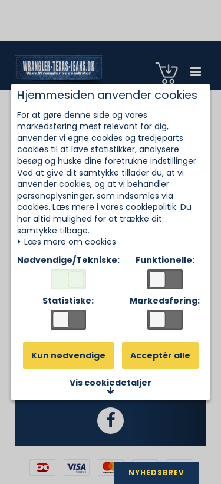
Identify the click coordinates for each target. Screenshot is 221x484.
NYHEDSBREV (156, 472)
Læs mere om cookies (66, 242)
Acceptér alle (160, 355)
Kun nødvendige (68, 355)
